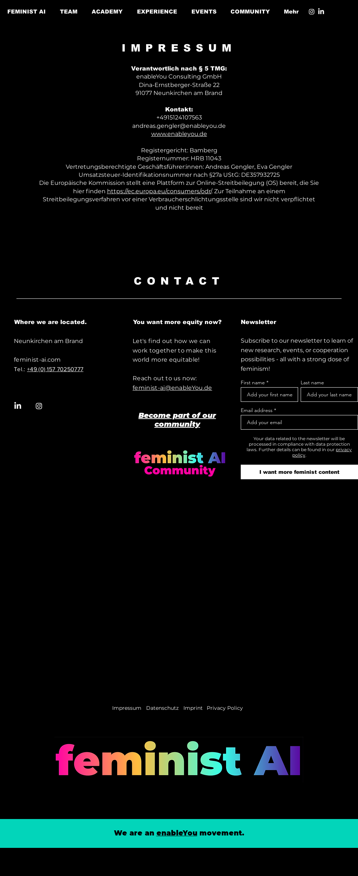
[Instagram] (311, 11)
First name (253, 382)
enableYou (176, 833)
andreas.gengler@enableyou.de (179, 125)
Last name (312, 382)
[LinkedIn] (321, 11)
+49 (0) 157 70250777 (55, 369)
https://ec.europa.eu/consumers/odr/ (159, 191)
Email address (257, 410)
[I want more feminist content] (299, 472)
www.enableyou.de (179, 133)
